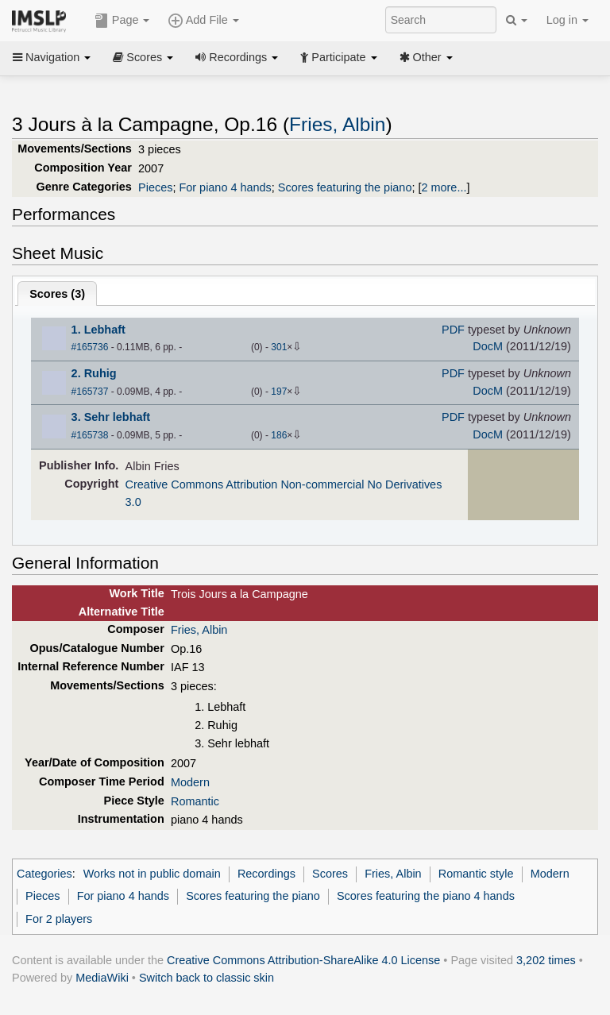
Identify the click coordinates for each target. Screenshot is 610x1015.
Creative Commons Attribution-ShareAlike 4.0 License (303, 960)
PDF (453, 329)
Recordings (236, 57)
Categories (44, 873)
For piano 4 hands (225, 187)
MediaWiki (102, 977)
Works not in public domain (152, 873)
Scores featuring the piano (345, 187)
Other (426, 57)
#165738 (90, 435)
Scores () (57, 294)
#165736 (90, 347)
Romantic (195, 801)
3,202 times (546, 960)
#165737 (90, 391)
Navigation (52, 57)
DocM (488, 346)
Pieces (155, 187)
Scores (143, 57)
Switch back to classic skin (206, 977)
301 (279, 347)
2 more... (443, 187)
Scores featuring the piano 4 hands (426, 896)
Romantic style (476, 873)
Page (122, 21)
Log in (567, 20)
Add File (203, 21)
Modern (190, 782)
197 (279, 391)
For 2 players (58, 919)
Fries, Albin (337, 124)
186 (279, 435)
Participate (338, 57)
